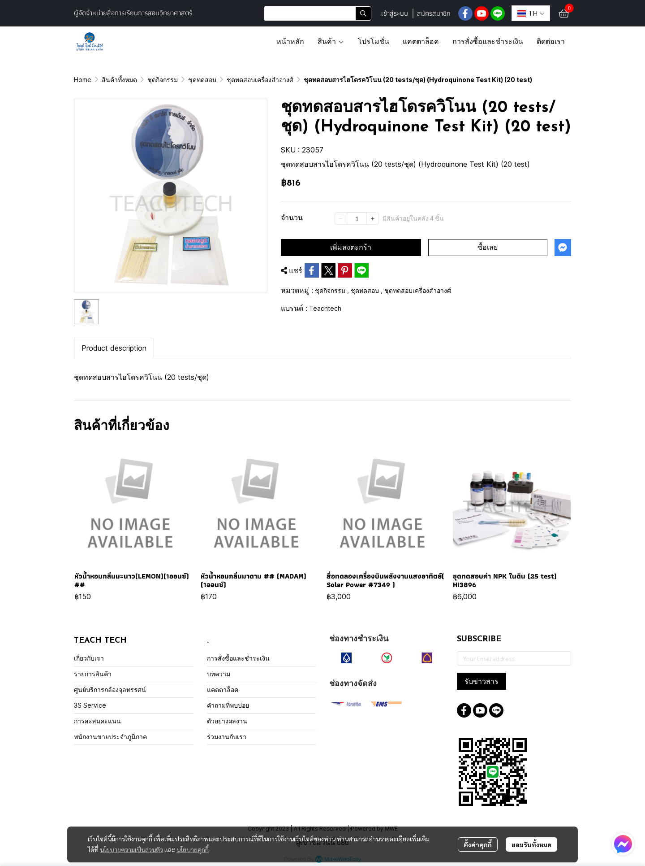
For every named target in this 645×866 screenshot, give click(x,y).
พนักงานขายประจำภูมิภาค (110, 736)
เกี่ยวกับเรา (89, 658)
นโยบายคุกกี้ (192, 849)
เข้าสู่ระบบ (394, 13)
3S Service (90, 705)
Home (82, 79)
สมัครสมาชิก (434, 13)
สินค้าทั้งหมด (119, 79)
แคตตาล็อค (222, 689)
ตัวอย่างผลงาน (227, 721)
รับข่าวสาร (481, 681)
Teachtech (325, 308)
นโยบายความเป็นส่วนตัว (131, 849)
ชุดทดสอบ (202, 79)
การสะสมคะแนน (97, 721)
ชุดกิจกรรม (162, 79)
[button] (318, 13)
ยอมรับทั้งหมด (531, 844)
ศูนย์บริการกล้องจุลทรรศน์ (110, 689)
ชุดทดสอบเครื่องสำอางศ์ (260, 79)
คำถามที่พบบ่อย (228, 705)
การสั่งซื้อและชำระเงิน (238, 658)
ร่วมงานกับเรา (226, 736)
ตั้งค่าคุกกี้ (478, 844)
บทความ (218, 674)
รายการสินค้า (93, 674)
